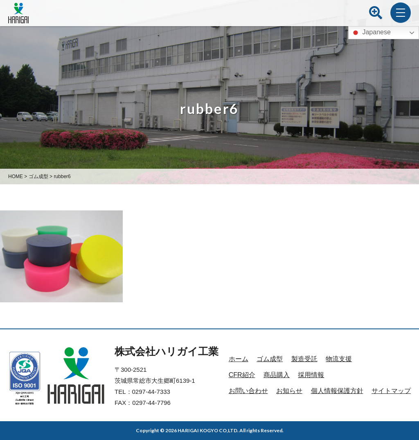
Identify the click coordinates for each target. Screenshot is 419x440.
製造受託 (304, 358)
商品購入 (277, 374)
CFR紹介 (242, 374)
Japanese (371, 33)
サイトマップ (391, 390)
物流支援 (339, 358)
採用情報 (311, 374)
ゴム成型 (270, 358)
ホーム (238, 358)
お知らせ (289, 390)
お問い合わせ (248, 390)
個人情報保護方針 (337, 390)
